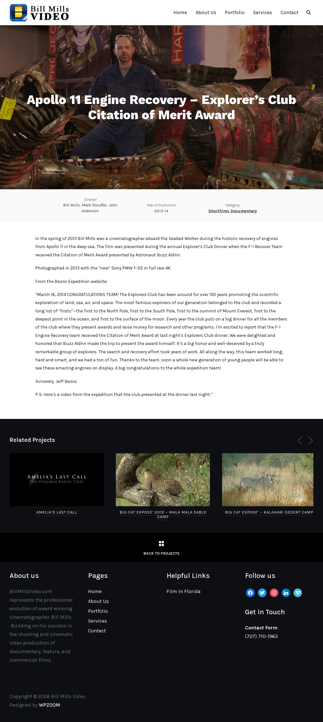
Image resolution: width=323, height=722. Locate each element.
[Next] (309, 440)
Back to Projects (161, 553)
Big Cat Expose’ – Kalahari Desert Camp (269, 512)
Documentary (243, 210)
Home (180, 12)
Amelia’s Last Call (56, 512)
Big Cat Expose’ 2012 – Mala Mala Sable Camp (163, 514)
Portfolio (235, 12)
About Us (206, 12)
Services (262, 12)
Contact (289, 12)
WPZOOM (49, 705)
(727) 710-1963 (261, 636)
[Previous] (301, 440)
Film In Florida (184, 591)
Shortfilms (218, 210)
